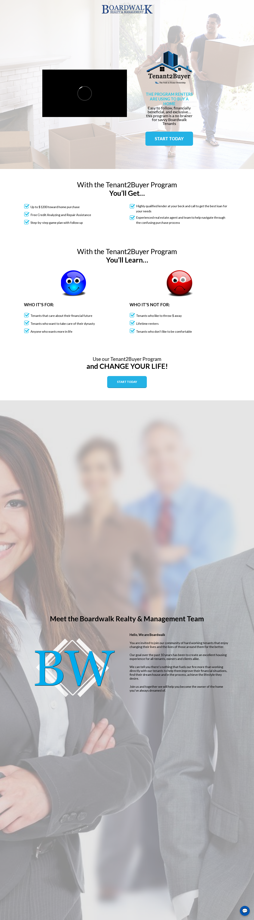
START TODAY (169, 138)
